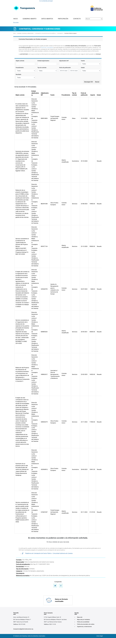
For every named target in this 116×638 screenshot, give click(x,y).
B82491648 (44, 203)
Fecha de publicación (65, 67)
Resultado (18, 74)
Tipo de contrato (41, 67)
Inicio (15, 19)
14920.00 (92, 374)
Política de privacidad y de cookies (85, 624)
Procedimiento (20, 67)
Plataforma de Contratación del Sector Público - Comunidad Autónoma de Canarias (49, 553)
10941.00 (92, 469)
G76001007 (44, 512)
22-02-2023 (84, 374)
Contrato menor (64, 118)
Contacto (77, 19)
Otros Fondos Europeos (54, 203)
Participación (63, 19)
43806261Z (44, 374)
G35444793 (44, 289)
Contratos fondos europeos (70, 33)
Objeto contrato (20, 60)
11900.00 (92, 422)
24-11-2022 (84, 422)
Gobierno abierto (29, 19)
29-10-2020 (84, 161)
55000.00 (92, 246)
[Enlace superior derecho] (97, 8)
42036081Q (44, 469)
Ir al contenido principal (46, 1)
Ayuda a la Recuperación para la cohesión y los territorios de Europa (55, 289)
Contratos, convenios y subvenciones (25, 33)
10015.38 (92, 118)
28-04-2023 (84, 469)
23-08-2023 (84, 203)
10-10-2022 (84, 118)
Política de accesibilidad (83, 622)
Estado (83, 67)
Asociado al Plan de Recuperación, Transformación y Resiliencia (55, 374)
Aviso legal (100, 636)
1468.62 (92, 289)
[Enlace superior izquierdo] (24, 8)
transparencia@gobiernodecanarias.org (23, 629)
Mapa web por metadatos (83, 619)
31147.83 (92, 512)
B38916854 (44, 118)
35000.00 (92, 332)
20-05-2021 (84, 332)
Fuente (83, 60)
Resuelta (99, 118)
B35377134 (44, 246)
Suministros (75, 161)
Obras (73, 118)
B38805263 (44, 332)
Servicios (74, 203)
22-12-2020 (84, 246)
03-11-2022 (84, 512)
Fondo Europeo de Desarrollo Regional (55, 118)
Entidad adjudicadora (43, 60)
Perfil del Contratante (47, 47)
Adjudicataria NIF (64, 60)
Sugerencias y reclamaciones (84, 626)
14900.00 (92, 203)
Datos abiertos (47, 19)
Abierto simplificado (65, 161)
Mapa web (79, 617)
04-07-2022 (84, 289)
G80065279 (44, 422)
